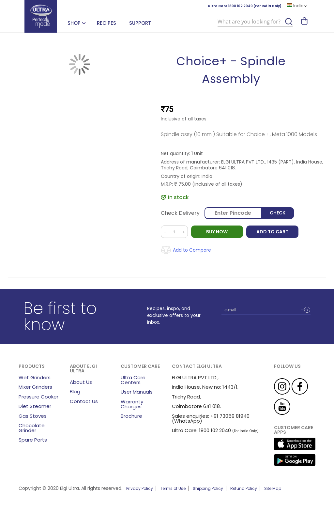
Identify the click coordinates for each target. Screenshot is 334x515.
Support (140, 23)
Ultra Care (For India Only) (244, 6)
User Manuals (137, 391)
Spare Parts (33, 439)
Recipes (106, 23)
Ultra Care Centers (133, 380)
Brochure (131, 416)
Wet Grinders (35, 377)
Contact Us (84, 401)
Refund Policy (243, 488)
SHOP (74, 23)
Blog (75, 391)
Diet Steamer (35, 406)
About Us (81, 382)
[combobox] (255, 22)
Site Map (272, 488)
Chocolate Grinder (32, 428)
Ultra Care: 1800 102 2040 (201, 430)
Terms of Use (173, 488)
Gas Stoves (33, 416)
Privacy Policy (139, 488)
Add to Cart (273, 231)
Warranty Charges (132, 404)
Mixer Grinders (35, 386)
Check (277, 213)
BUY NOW (217, 231)
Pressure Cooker (38, 396)
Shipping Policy (208, 488)
